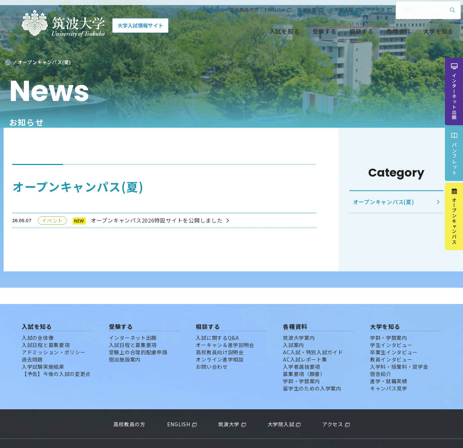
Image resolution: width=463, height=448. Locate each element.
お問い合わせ (212, 350)
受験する (307, 35)
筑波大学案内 (299, 321)
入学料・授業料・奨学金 (399, 350)
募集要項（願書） (304, 357)
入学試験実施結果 (43, 350)
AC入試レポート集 (305, 343)
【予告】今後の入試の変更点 (56, 357)
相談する (344, 35)
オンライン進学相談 (219, 343)
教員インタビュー (391, 343)
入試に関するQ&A (217, 321)
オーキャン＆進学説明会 (225, 328)
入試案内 (293, 328)
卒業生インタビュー (394, 335)
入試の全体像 (38, 321)
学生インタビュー (391, 328)
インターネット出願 (133, 321)
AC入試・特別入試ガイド (313, 335)
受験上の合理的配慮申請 (138, 335)
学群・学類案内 (301, 364)
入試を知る (267, 35)
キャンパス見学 (388, 372)
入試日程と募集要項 (45, 328)
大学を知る (420, 35)
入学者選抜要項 (301, 350)
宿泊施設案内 (125, 343)
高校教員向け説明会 (219, 335)
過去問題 (32, 343)
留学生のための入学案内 (312, 372)
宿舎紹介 (380, 357)
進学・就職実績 (388, 364)
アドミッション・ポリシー (53, 335)
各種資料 (381, 35)
